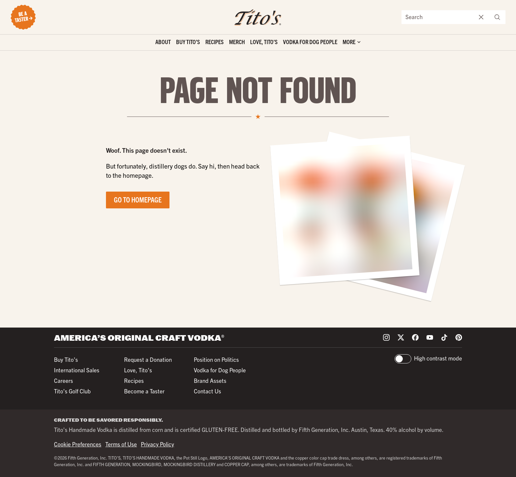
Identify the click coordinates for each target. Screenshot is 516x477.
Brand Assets (210, 380)
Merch (237, 41)
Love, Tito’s (264, 41)
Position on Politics (216, 359)
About (163, 41)
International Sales (76, 369)
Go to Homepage (138, 199)
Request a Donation (148, 359)
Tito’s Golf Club (72, 390)
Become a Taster (144, 390)
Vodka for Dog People (310, 41)
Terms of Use (121, 443)
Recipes (214, 41)
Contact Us (207, 390)
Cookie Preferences (77, 443)
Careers (63, 380)
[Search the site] (437, 17)
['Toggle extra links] (351, 43)
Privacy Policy (157, 443)
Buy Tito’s (188, 41)
